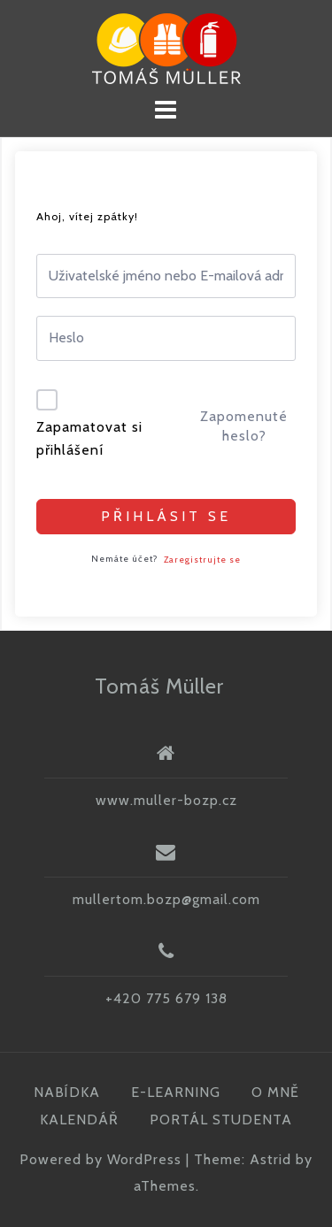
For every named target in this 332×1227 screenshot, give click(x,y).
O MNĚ (275, 1092)
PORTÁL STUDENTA (221, 1119)
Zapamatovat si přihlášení (89, 438)
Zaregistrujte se (202, 559)
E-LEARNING (175, 1092)
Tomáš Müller (159, 686)
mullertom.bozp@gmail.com (166, 899)
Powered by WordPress (100, 1159)
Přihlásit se (166, 516)
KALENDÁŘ (79, 1119)
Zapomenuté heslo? (244, 426)
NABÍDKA (67, 1092)
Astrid (270, 1159)
